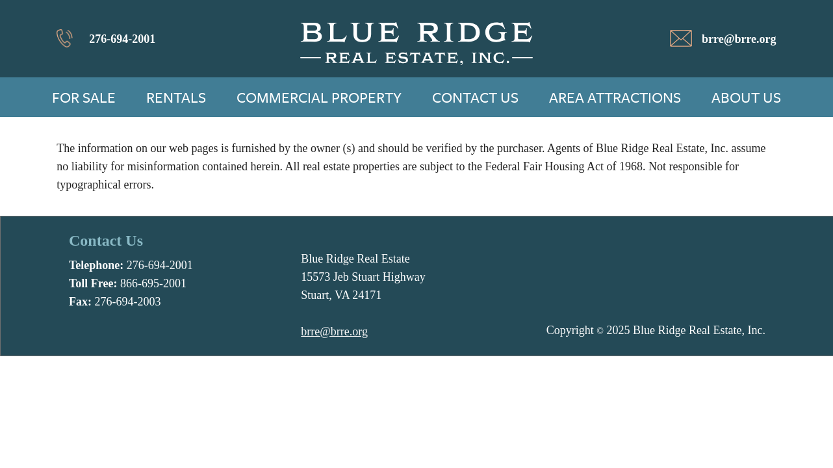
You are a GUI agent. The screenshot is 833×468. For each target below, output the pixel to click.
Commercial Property (319, 97)
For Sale (84, 97)
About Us (746, 97)
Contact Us (475, 97)
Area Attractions (615, 97)
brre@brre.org (739, 39)
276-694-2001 (122, 39)
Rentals (176, 97)
